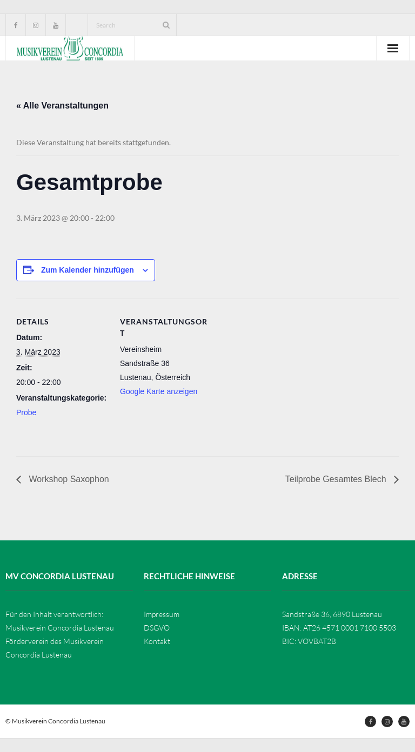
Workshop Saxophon (67, 479)
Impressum (161, 614)
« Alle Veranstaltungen (62, 105)
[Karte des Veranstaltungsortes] (281, 373)
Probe (26, 412)
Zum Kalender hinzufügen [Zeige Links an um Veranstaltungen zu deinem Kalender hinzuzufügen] (87, 270)
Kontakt (157, 641)
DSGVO (157, 627)
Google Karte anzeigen (158, 391)
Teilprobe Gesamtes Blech (337, 479)
